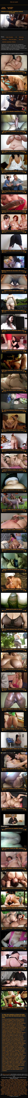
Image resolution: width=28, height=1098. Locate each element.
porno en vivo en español (17, 1036)
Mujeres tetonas (20, 1082)
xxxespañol (4, 1086)
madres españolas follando (19, 1032)
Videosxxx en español (18, 1093)
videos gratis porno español (12, 1061)
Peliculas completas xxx (18, 1084)
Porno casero (21, 1094)
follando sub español (11, 1024)
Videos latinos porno (17, 1085)
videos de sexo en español (13, 1057)
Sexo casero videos (22, 1086)
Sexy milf (21, 39)
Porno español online (19, 1080)
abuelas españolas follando (9, 42)
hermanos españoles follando (11, 1028)
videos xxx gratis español (18, 1065)
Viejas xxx (20, 1092)
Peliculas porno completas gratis (16, 1087)
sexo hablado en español (8, 1046)
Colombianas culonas (9, 1093)
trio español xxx (13, 1051)
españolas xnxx (12, 1023)
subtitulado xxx (17, 1050)
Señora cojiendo (14, 1092)
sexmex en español (12, 1043)
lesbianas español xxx (16, 1031)
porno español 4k (6, 1038)
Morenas (4, 39)
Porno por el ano (23, 1088)
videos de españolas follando (16, 1054)
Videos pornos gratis (18, 1083)
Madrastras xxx (23, 1079)
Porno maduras (21, 1091)
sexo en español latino (7, 1044)
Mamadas (4, 1080)
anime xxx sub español (16, 1021)
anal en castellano (8, 1020)
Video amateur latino (9, 1084)
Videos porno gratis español (16, 1081)
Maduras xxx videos (10, 1080)
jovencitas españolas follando (13, 1030)
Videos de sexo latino (16, 1090)
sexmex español (22, 1043)
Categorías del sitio (10, 8)
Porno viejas (10, 1079)
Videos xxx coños (17, 1095)
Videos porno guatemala (12, 1086)
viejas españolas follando (18, 1068)
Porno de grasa (13, 39)
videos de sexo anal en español (9, 1055)
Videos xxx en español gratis (6, 1090)
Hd (16, 37)
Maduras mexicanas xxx (15, 1088)
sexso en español (18, 1049)
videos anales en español (12, 1053)
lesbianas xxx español (7, 1032)
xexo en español (6, 1069)
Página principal (3, 8)
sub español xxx (10, 1050)
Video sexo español (14, 2)
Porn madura (14, 1082)
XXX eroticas (7, 1081)
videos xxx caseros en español (13, 1063)
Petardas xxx (8, 1091)
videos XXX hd (14, 1091)
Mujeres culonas (4, 1079)
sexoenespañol (9, 1049)
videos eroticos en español (8, 1059)
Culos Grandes (9, 37)
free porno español (10, 1025)
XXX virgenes (15, 1094)
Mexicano (21, 37)
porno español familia (16, 1038)
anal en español (17, 1020)
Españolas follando (5, 1087)
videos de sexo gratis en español (16, 1058)
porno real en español (16, 1042)
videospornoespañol (6, 1068)
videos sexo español (14, 1062)
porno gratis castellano (15, 1040)
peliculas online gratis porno (8, 1034)
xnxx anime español (15, 1069)
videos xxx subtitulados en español (10, 1066)
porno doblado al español (12, 1035)
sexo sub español (10, 1047)
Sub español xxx (8, 1085)
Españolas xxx (24, 1085)
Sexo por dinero (7, 1082)
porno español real (15, 1039)
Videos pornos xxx (8, 1094)
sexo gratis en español (18, 1044)
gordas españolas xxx (11, 1027)
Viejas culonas (17, 1079)
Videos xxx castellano (9, 1083)
